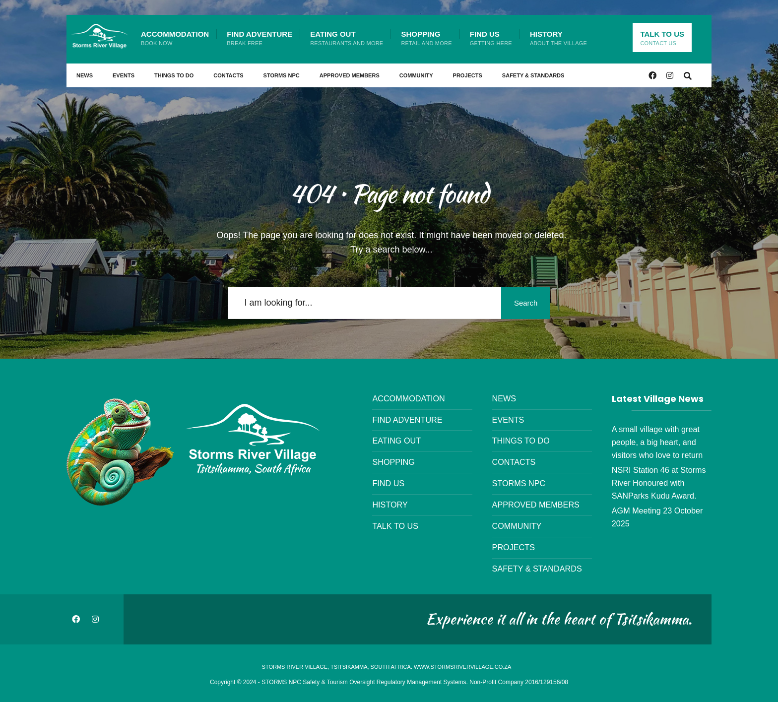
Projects (467, 75)
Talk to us (662, 38)
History (558, 38)
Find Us (491, 38)
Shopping (426, 38)
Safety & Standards (533, 75)
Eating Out (346, 38)
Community (416, 75)
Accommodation (175, 38)
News (84, 75)
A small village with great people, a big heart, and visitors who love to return (657, 442)
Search (523, 303)
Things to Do (174, 75)
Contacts (228, 75)
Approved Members (350, 75)
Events (123, 75)
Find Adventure (259, 38)
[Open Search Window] (688, 75)
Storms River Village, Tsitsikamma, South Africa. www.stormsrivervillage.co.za (387, 667)
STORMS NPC (281, 75)
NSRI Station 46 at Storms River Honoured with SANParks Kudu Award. (659, 482)
